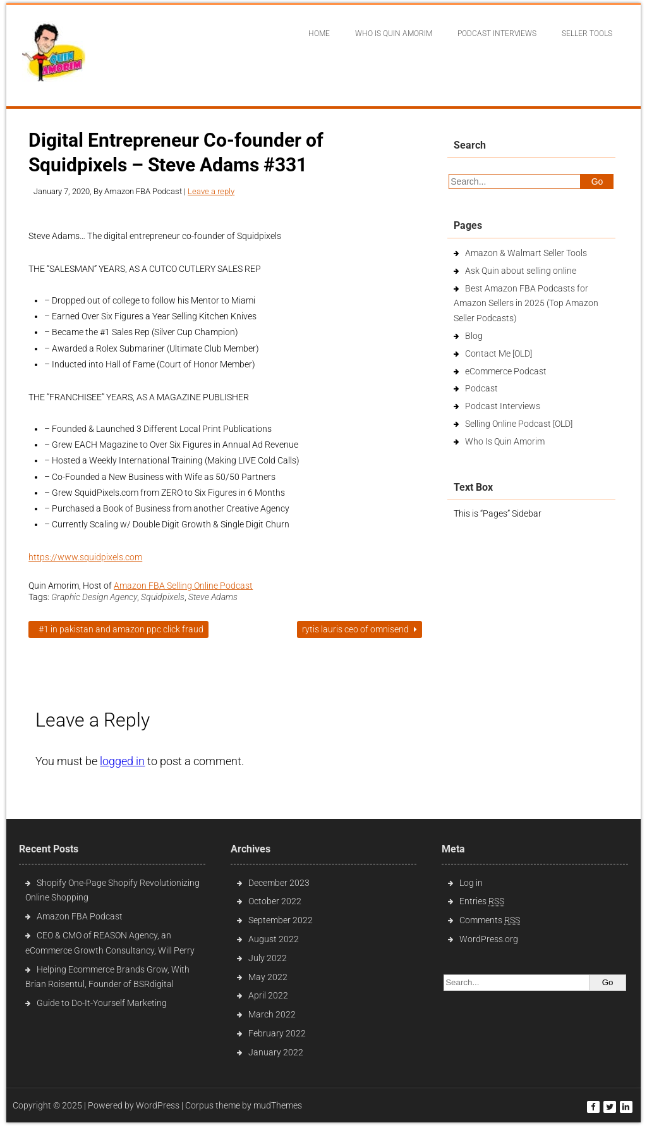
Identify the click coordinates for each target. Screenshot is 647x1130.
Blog (474, 336)
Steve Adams (213, 597)
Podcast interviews (496, 33)
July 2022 (267, 958)
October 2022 (274, 901)
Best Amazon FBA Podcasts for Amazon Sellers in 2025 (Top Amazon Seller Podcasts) (526, 303)
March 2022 (272, 1014)
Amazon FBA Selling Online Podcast (183, 585)
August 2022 (273, 939)
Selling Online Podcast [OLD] (518, 424)
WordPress (157, 1105)
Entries (481, 901)
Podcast (481, 388)
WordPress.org (488, 939)
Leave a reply (211, 191)
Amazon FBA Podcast (80, 916)
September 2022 (280, 920)
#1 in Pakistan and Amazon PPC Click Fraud (118, 629)
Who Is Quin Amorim (393, 33)
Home (319, 33)
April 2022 (268, 995)
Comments (489, 920)
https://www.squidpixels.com (85, 557)
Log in (471, 883)
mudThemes (277, 1105)
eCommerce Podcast (506, 371)
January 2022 (275, 1052)
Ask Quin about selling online (520, 271)
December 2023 (279, 883)
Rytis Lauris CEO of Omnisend (359, 629)
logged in (122, 761)
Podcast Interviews (502, 406)
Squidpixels (162, 597)
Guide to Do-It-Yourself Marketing (103, 1003)
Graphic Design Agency (94, 597)
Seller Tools (587, 33)
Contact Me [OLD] (498, 353)
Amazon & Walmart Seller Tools (526, 253)
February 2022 (277, 1033)
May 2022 (267, 977)
